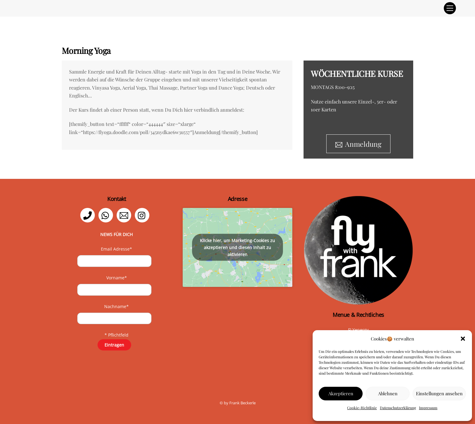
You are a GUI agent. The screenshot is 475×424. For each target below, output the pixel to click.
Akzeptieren (340, 393)
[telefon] (88, 215)
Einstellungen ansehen (439, 393)
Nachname (116, 306)
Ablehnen (387, 393)
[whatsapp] (106, 215)
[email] (125, 215)
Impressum (428, 407)
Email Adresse (116, 249)
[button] (463, 339)
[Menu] (450, 8)
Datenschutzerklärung (398, 407)
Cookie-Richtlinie (362, 407)
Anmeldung (358, 144)
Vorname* (116, 278)
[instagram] (143, 215)
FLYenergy (358, 330)
